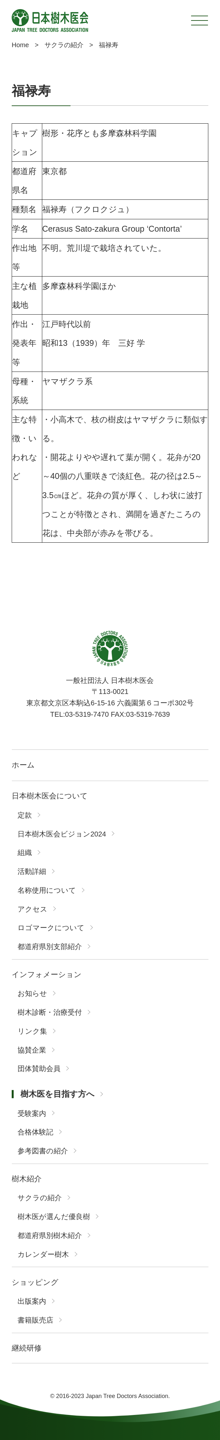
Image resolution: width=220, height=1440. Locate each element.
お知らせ (32, 993)
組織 (25, 852)
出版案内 (32, 1301)
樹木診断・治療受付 (50, 1012)
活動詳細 (32, 871)
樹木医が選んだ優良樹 (54, 1216)
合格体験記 (35, 1132)
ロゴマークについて (51, 927)
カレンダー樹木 (43, 1254)
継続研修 (27, 1348)
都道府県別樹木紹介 (50, 1235)
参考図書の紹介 (43, 1151)
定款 (25, 815)
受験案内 (32, 1113)
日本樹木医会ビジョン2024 (62, 834)
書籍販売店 (35, 1320)
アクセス (32, 909)
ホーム (23, 765)
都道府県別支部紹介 (50, 946)
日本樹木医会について (50, 796)
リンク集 (32, 1031)
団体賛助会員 (39, 1068)
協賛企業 (32, 1050)
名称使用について (47, 890)
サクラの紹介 (40, 1198)
